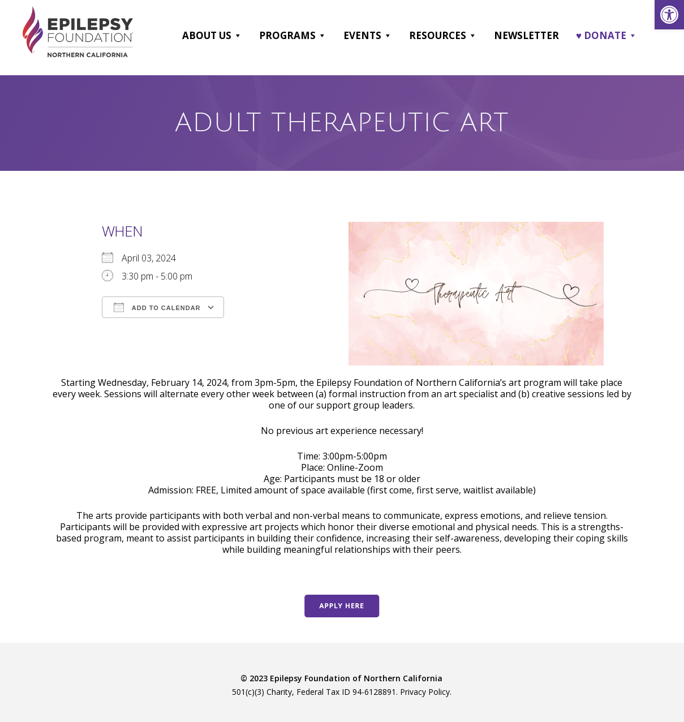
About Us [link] (212, 36)
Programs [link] (292, 36)
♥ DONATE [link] (606, 36)
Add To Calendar (157, 307)
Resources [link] (443, 36)
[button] (237, 36)
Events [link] (367, 36)
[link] (669, 14)
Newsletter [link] (526, 35)
